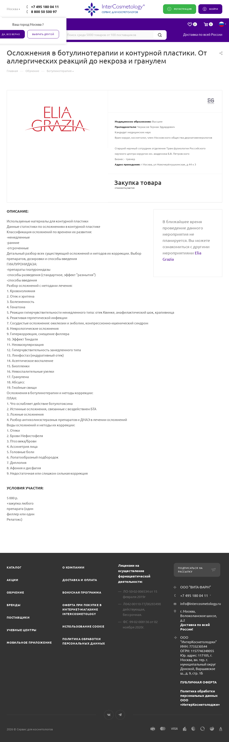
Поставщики (18, 617)
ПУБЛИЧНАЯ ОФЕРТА (198, 682)
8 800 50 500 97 (44, 12)
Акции (12, 579)
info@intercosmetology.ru (200, 604)
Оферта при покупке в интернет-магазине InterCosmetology (82, 609)
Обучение (15, 592)
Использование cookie (83, 626)
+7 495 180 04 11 (45, 7)
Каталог (14, 567)
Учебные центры (21, 630)
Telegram (120, 715)
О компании (73, 567)
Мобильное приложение (29, 642)
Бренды (14, 605)
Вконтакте (109, 715)
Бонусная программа (81, 592)
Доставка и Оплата (79, 579)
